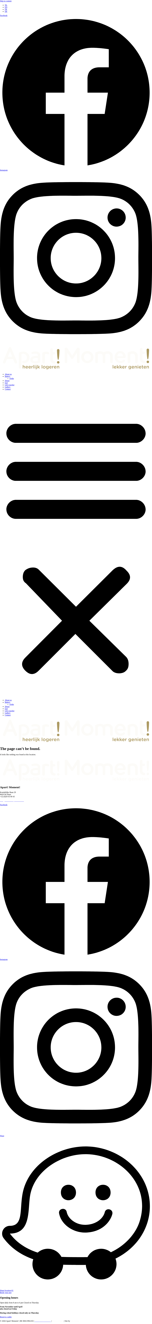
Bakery (7, 376)
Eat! (6, 383)
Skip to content (6, 1)
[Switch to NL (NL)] (6, 5)
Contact (8, 389)
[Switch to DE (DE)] (6, 11)
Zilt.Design (75, 1321)
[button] (76, 544)
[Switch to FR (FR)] (6, 9)
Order (12, 378)
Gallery (7, 387)
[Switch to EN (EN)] (6, 7)
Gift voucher (9, 385)
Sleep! (7, 381)
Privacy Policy (57, 1321)
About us (8, 374)
